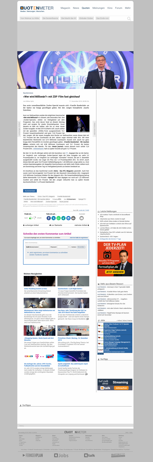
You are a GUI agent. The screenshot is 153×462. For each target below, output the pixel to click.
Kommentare (30, 191)
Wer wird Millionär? (37, 202)
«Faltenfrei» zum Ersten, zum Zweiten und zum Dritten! (114, 295)
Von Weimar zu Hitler (30, 18)
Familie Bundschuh (64, 196)
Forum (118, 7)
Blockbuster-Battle (107, 442)
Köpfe (53, 444)
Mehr (128, 7)
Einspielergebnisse (107, 440)
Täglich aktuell (73, 440)
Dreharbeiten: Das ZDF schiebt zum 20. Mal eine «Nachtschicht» (116, 233)
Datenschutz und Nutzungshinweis (123, 442)
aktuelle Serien (97, 449)
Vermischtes (55, 439)
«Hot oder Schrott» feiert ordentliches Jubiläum (114, 309)
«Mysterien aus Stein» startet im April (112, 219)
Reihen (37, 439)
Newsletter (22, 439)
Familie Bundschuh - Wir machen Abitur (37, 199)
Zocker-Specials (51, 202)
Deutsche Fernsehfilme (117, 449)
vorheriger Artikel (31, 225)
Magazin (65, 7)
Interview (38, 440)
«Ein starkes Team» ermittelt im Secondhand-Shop (115, 215)
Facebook (21, 444)
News (76, 7)
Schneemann (70, 199)
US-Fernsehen (56, 445)
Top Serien (126, 449)
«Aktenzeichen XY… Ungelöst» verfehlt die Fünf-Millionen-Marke (112, 300)
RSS (20, 437)
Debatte (87, 437)
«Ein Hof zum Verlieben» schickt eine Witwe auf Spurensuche (115, 224)
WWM (26, 202)
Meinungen (98, 7)
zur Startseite (55, 225)
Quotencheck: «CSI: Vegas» (109, 236)
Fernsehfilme (89, 449)
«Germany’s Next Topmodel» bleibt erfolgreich (113, 288)
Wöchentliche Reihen (74, 437)
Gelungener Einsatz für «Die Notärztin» (111, 304)
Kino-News (105, 437)
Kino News (24, 449)
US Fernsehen (54, 449)
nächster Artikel (82, 225)
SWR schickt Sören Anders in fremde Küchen (115, 221)
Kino (109, 7)
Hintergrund (39, 437)
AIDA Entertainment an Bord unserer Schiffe (113, 326)
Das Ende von (102, 18)
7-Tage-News (22, 442)
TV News (61, 449)
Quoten (86, 7)
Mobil (20, 440)
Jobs (120, 439)
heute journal (64, 202)
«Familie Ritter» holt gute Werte (112, 292)
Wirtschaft (55, 440)
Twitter (21, 445)
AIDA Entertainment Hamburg (112, 332)
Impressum (122, 447)
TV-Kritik (87, 439)
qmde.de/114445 (84, 210)
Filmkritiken (47, 449)
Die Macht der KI (68, 18)
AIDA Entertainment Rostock (114, 344)
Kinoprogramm (106, 449)
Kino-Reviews (89, 440)
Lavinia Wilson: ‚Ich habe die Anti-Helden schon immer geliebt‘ (115, 229)
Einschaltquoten (68, 449)
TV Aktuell (30, 449)
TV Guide (76, 449)
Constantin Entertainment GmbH (113, 350)
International (55, 442)
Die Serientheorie (50, 18)
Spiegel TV (82, 199)
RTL (67, 153)
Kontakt (121, 440)
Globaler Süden (86, 18)
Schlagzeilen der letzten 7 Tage (110, 239)
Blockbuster (82, 449)
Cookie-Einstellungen (124, 445)
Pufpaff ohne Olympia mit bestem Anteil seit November (113, 314)
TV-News (54, 437)
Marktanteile (72, 439)
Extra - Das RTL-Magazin (46, 196)
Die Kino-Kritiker (106, 439)
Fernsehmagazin (38, 449)
